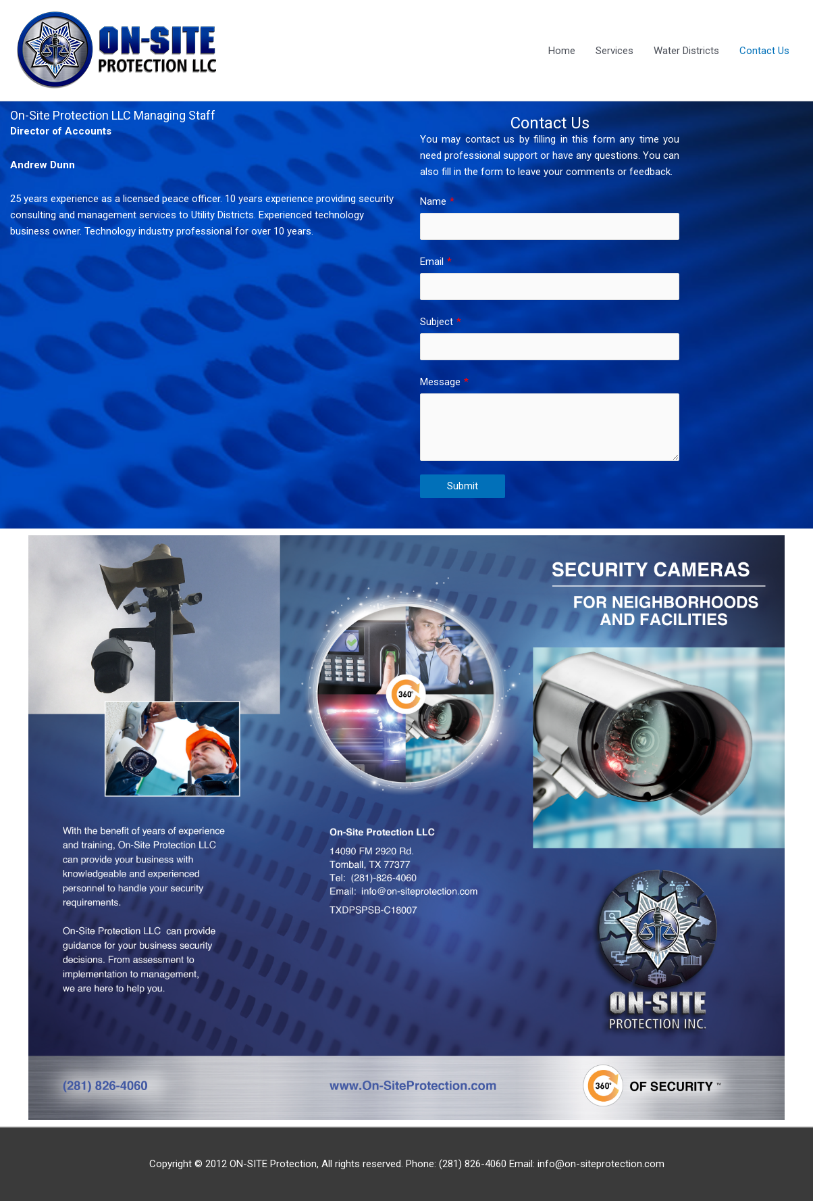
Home (561, 51)
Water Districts (686, 51)
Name (433, 201)
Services (614, 51)
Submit (462, 486)
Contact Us (764, 51)
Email (432, 261)
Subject (436, 322)
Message (440, 382)
